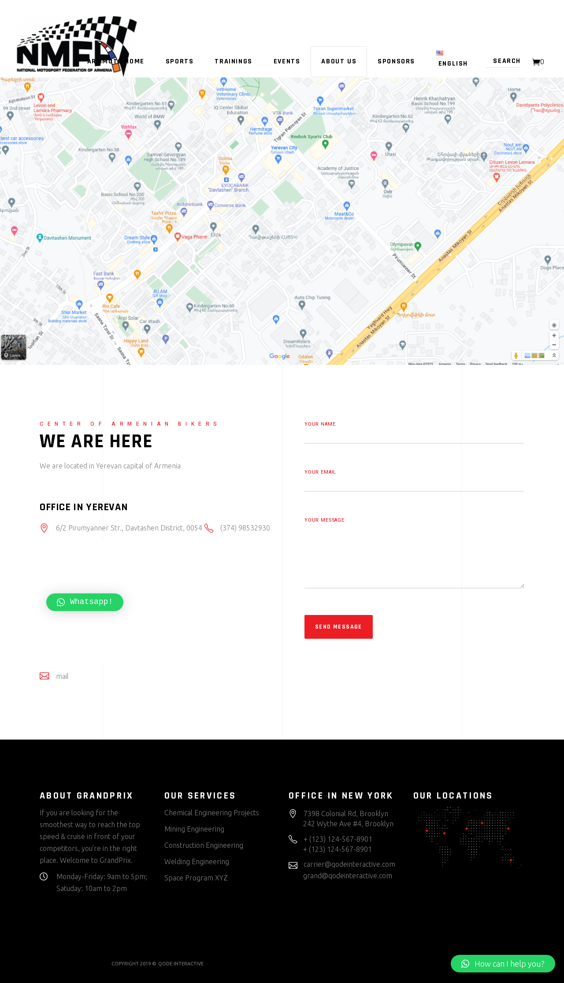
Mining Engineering (194, 829)
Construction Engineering (203, 845)
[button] (503, 963)
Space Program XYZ (196, 878)
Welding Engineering (196, 861)
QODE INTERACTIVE (181, 963)
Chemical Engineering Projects (211, 813)
